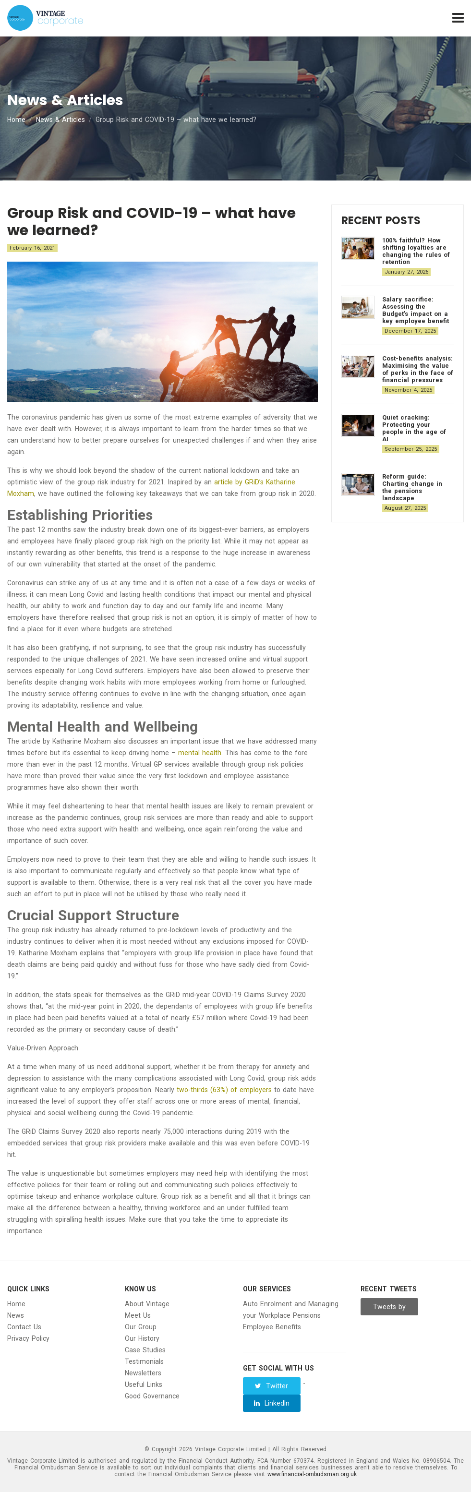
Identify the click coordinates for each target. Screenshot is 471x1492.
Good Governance (152, 1396)
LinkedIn (272, 1403)
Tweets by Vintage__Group (390, 1309)
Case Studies (145, 1350)
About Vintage (147, 1304)
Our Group (141, 1327)
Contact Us (24, 1327)
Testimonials (144, 1361)
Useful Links (143, 1384)
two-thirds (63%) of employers (224, 1090)
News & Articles (60, 119)
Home (16, 119)
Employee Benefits (272, 1327)
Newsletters (143, 1373)
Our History (142, 1338)
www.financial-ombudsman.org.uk (312, 1474)
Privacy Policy (28, 1338)
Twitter (271, 1386)
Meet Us (138, 1315)
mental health (199, 753)
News (15, 1315)
